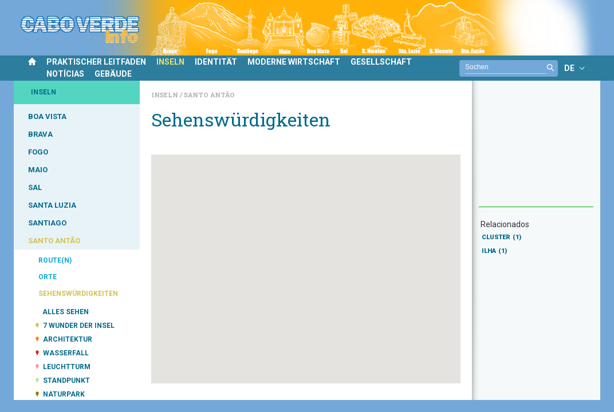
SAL (35, 187)
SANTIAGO (47, 223)
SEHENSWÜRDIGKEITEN (78, 294)
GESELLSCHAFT (381, 61)
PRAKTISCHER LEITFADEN (96, 61)
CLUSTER (501, 237)
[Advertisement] (536, 149)
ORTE (47, 277)
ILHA (494, 251)
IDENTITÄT (216, 61)
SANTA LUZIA (52, 205)
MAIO (38, 169)
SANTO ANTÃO (54, 240)
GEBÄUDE (113, 73)
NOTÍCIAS (65, 73)
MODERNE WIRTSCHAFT (293, 61)
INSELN (170, 61)
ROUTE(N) (55, 260)
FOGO (38, 152)
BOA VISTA (47, 116)
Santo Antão (209, 94)
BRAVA (40, 134)
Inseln (165, 94)
